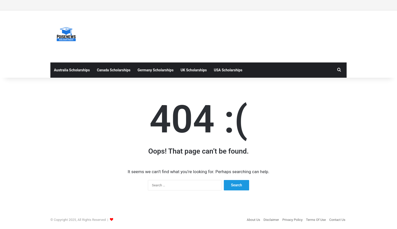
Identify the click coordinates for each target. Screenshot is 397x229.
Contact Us (337, 220)
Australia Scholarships (72, 70)
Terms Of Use (316, 220)
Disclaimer (271, 220)
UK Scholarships (194, 70)
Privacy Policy (292, 220)
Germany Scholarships (155, 70)
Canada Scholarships (114, 70)
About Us (253, 220)
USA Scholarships (228, 70)
